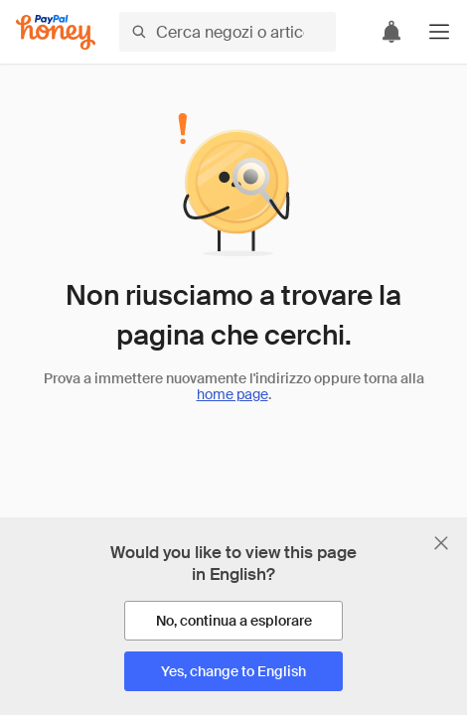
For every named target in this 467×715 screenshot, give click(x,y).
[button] (439, 32)
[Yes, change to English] (233, 671)
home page (232, 394)
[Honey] (55, 32)
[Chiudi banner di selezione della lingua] (441, 543)
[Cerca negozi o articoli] (227, 32)
